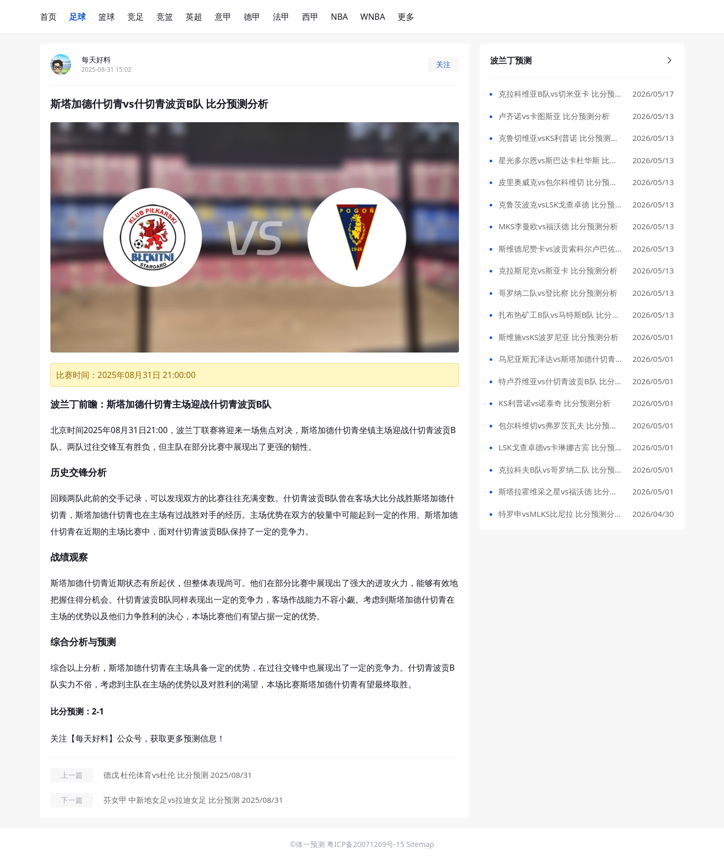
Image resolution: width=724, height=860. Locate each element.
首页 (48, 16)
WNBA (372, 16)
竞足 (135, 16)
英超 (194, 16)
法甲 (281, 16)
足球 (77, 16)
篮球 (106, 16)
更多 (406, 16)
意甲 (223, 16)
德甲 (252, 16)
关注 (443, 64)
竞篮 (164, 16)
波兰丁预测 (582, 60)
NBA (339, 16)
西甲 (310, 16)
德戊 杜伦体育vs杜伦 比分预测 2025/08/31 (177, 775)
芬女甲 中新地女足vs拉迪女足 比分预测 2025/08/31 (193, 799)
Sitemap (420, 844)
